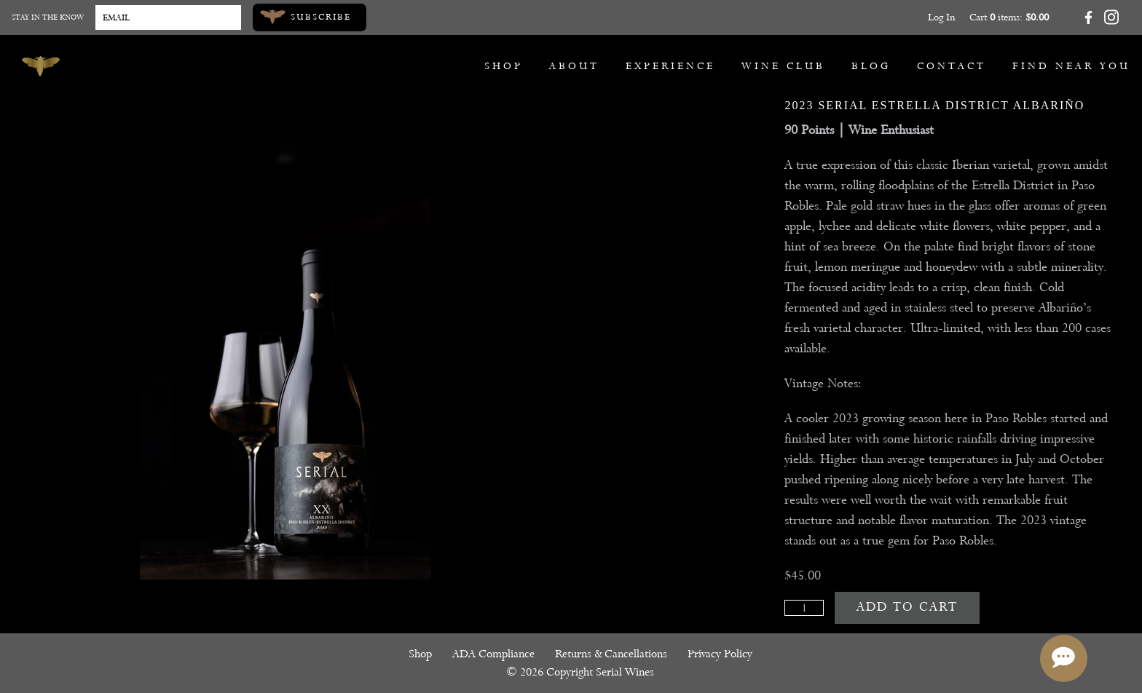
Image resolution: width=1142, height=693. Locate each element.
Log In (941, 17)
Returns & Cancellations (611, 653)
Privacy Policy (720, 653)
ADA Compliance (493, 653)
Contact (951, 66)
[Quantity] (804, 608)
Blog (871, 66)
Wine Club (783, 66)
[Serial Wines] (41, 66)
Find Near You (1071, 66)
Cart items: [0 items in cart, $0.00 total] (1009, 17)
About (574, 66)
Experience (670, 66)
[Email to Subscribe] (168, 17)
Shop (503, 66)
